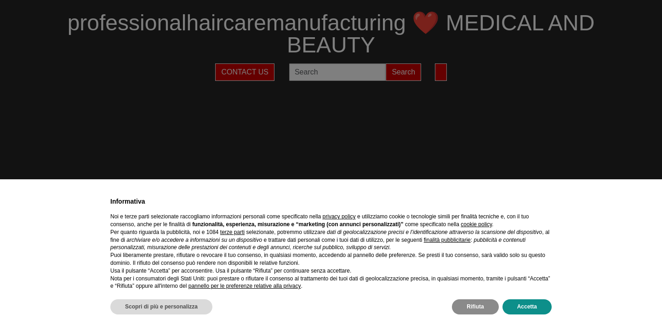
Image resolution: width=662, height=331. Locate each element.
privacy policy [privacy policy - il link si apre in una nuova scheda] (339, 216)
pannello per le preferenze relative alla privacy (244, 286)
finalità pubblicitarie (447, 240)
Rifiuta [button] (475, 306)
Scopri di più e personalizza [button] (161, 306)
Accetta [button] (527, 306)
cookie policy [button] (476, 224)
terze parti (232, 232)
